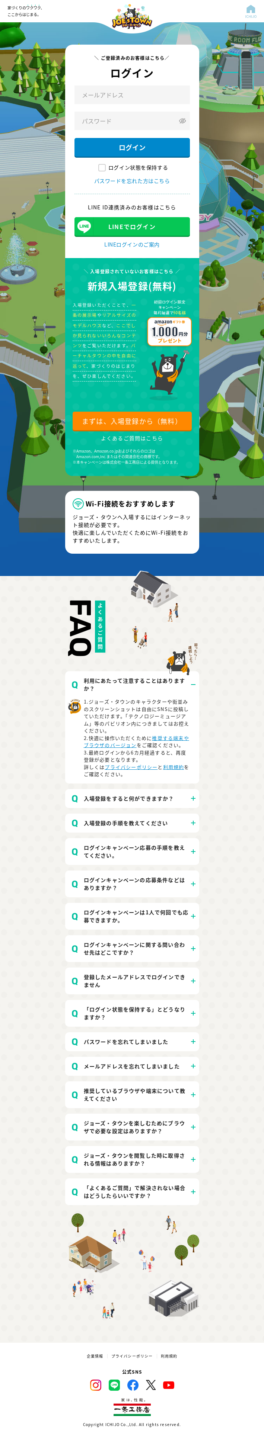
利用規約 (173, 766)
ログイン (132, 147)
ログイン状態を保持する (138, 167)
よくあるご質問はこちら (132, 438)
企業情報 (95, 1356)
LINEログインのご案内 (132, 244)
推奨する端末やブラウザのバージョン (136, 741)
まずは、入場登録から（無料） (132, 421)
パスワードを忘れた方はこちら (132, 180)
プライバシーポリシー (131, 766)
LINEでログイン (132, 226)
